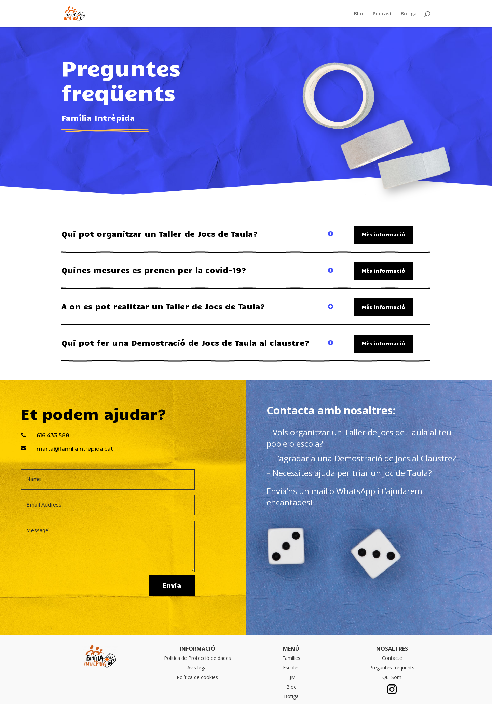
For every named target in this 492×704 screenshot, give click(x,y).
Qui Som (391, 677)
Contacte (392, 658)
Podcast (382, 14)
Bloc (359, 14)
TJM (291, 677)
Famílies (291, 658)
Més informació (383, 234)
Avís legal (197, 667)
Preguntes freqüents (391, 667)
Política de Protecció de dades (197, 658)
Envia (172, 585)
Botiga (409, 14)
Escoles (291, 667)
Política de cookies (197, 677)
